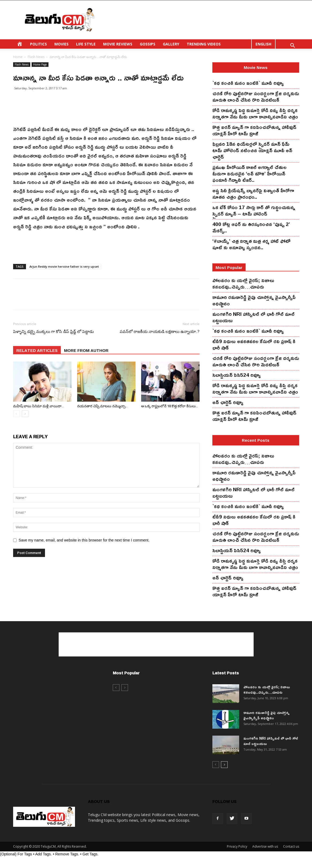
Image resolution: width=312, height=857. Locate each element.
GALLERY (171, 44)
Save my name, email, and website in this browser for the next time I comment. (84, 540)
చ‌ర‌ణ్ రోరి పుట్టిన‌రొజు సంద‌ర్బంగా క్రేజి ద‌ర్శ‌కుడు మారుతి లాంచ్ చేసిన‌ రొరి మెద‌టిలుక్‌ (255, 97)
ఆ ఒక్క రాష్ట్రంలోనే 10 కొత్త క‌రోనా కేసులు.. (169, 406)
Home (17, 57)
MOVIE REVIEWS (117, 44)
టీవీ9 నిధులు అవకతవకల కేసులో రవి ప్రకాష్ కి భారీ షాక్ (253, 344)
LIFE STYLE (86, 44)
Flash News (36, 57)
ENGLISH (263, 44)
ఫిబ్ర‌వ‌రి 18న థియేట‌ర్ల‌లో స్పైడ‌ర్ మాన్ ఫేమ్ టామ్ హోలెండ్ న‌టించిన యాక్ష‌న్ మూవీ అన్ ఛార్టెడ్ (252, 150)
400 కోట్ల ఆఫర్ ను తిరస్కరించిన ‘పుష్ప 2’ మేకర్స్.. (251, 227)
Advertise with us (265, 846)
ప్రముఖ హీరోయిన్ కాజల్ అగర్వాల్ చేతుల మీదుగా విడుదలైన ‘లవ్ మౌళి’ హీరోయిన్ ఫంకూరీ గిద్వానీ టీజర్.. (249, 173)
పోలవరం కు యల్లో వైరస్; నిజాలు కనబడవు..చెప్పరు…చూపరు (243, 283)
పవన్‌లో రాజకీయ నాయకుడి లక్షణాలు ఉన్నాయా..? (160, 331)
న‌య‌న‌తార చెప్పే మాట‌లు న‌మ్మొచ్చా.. (102, 406)
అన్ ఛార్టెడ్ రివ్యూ (227, 402)
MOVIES (61, 44)
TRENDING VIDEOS (204, 44)
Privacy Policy (237, 846)
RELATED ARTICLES (37, 350)
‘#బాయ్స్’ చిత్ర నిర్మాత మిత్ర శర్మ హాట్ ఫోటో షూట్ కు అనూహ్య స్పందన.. (251, 244)
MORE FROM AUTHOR (86, 350)
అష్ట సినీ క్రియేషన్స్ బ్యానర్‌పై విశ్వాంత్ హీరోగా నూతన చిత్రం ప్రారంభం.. (253, 194)
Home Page (40, 64)
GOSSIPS (147, 44)
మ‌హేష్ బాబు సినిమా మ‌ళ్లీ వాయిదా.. (38, 406)
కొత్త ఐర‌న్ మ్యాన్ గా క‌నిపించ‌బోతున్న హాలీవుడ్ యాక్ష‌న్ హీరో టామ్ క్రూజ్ (254, 130)
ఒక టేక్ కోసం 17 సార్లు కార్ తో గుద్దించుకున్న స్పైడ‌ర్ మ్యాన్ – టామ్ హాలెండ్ (253, 210)
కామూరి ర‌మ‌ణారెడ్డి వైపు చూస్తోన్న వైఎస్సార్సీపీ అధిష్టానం (254, 300)
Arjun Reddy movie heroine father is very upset (64, 266)
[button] (292, 46)
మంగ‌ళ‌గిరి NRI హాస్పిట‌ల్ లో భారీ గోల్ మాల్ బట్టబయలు (253, 317)
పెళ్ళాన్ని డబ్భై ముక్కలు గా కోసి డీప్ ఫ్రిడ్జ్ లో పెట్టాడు (53, 331)
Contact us (291, 846)
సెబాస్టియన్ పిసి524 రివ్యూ (236, 375)
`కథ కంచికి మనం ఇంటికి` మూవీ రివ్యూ (248, 83)
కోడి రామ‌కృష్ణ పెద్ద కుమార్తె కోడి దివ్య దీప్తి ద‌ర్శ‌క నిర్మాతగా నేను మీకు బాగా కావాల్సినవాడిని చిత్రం (255, 113)
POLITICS (38, 44)
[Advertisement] (201, 20)
